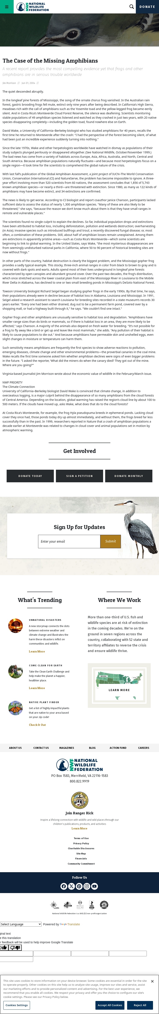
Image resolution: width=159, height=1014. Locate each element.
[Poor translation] (15, 948)
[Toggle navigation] (7, 6)
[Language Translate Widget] (21, 924)
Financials (81, 858)
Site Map (81, 853)
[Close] (152, 981)
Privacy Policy (81, 843)
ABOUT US (15, 747)
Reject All (140, 1005)
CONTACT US (41, 747)
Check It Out (37, 725)
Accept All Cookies (110, 1005)
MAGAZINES (66, 747)
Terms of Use (81, 838)
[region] (79, 994)
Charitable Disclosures (81, 848)
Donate (147, 7)
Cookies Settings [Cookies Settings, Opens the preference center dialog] (17, 1005)
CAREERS (143, 747)
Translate (70, 924)
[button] (110, 541)
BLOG (92, 747)
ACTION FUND (118, 747)
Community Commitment (81, 863)
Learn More (37, 651)
